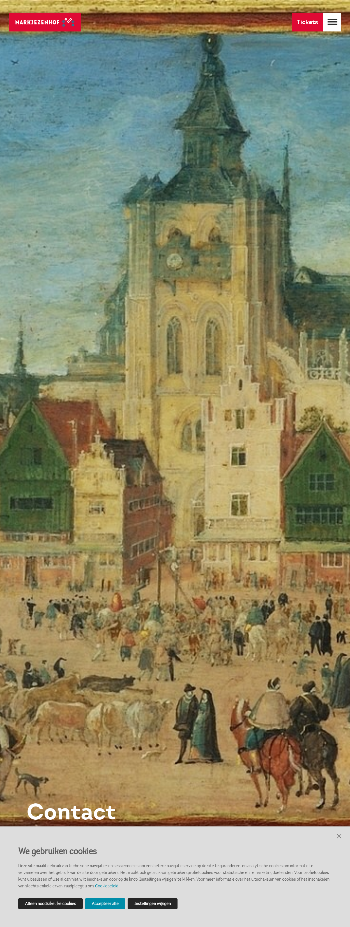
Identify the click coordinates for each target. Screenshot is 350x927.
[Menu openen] (332, 22)
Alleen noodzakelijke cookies (50, 903)
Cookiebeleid (106, 886)
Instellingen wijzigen (152, 903)
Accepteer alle (105, 903)
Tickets (307, 22)
